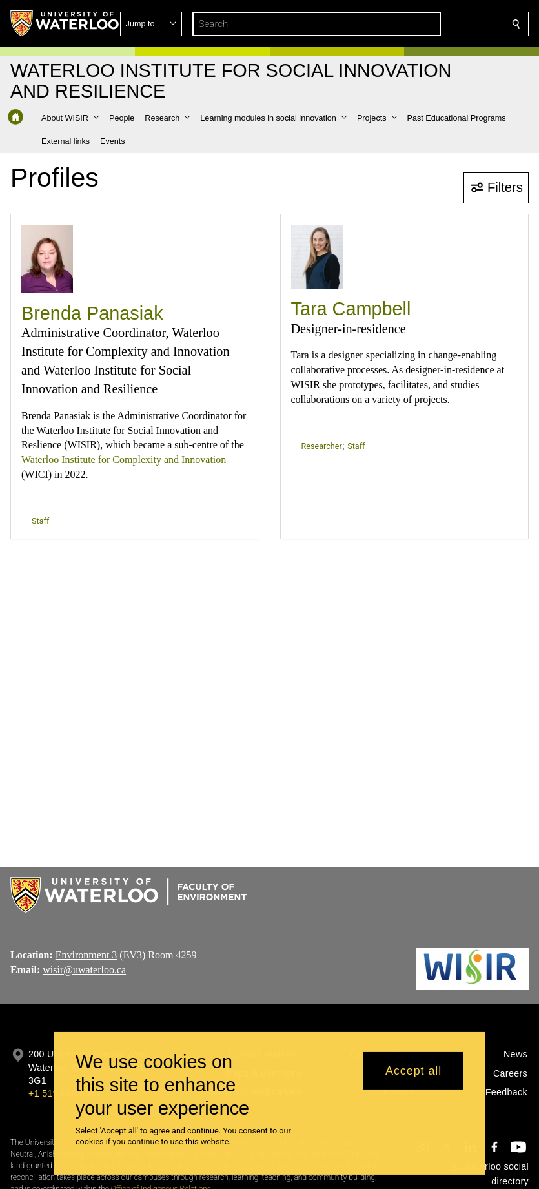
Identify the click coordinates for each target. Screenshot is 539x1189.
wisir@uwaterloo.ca (84, 969)
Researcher (321, 446)
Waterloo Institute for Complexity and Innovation (123, 459)
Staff (40, 521)
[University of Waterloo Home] (65, 23)
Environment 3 (86, 954)
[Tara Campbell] (317, 257)
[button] (422, 24)
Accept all (413, 1070)
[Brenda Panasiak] (47, 259)
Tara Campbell (351, 308)
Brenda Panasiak (92, 313)
